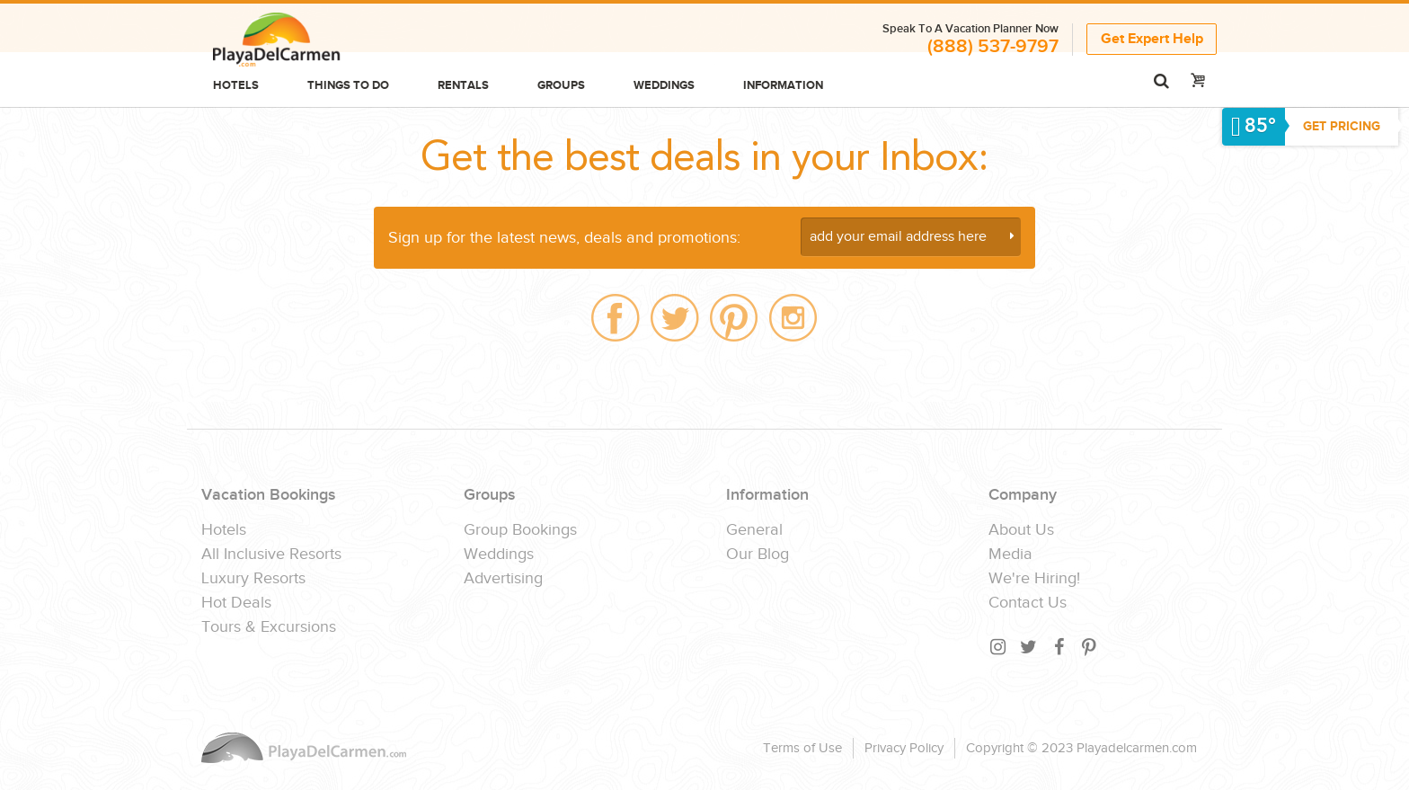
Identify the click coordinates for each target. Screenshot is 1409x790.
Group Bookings (520, 530)
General (754, 530)
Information (783, 85)
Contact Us (1027, 603)
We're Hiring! (1034, 579)
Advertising (503, 579)
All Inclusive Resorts (271, 554)
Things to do (348, 85)
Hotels (236, 85)
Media (1010, 554)
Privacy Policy (904, 748)
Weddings (664, 85)
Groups (561, 85)
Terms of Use (802, 748)
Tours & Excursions (268, 627)
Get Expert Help (1152, 39)
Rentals (463, 85)
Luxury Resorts (253, 579)
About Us (1021, 530)
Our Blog (757, 554)
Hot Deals (236, 603)
